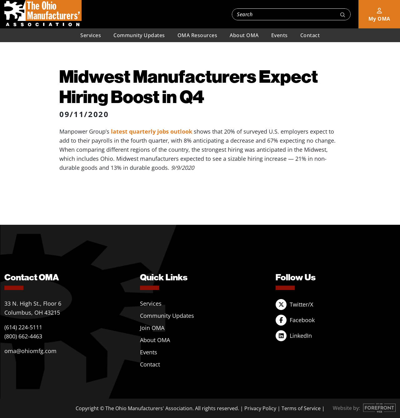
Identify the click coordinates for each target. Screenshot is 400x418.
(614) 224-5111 (23, 327)
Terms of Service (301, 408)
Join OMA (152, 328)
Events (279, 35)
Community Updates (139, 35)
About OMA (244, 35)
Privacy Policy (260, 408)
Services (90, 35)
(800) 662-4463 (23, 336)
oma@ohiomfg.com (30, 351)
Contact (310, 35)
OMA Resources (198, 35)
